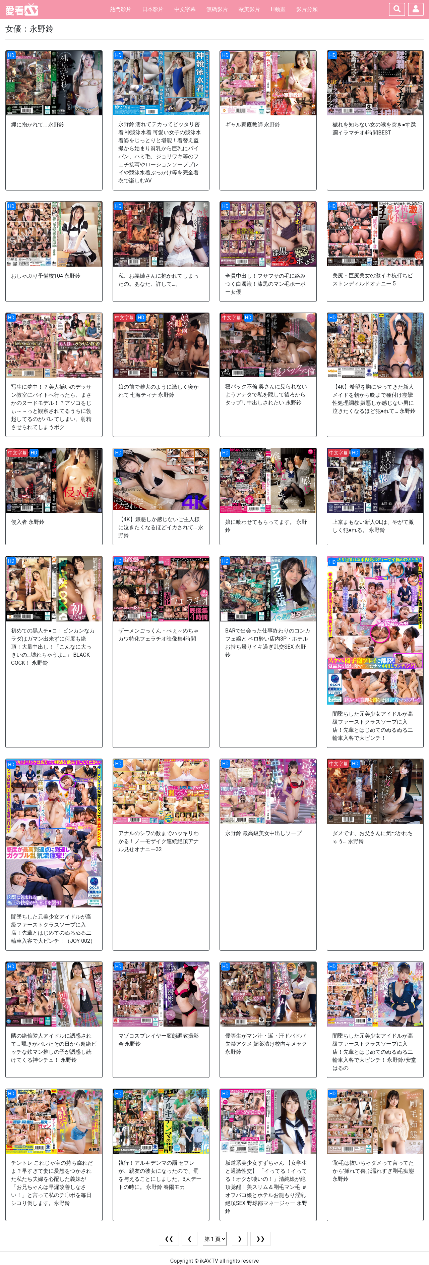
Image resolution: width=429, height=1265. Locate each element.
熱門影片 (120, 9)
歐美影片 (249, 9)
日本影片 (153, 9)
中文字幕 (185, 9)
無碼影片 (217, 9)
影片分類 (307, 9)
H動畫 (278, 9)
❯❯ (260, 1238)
